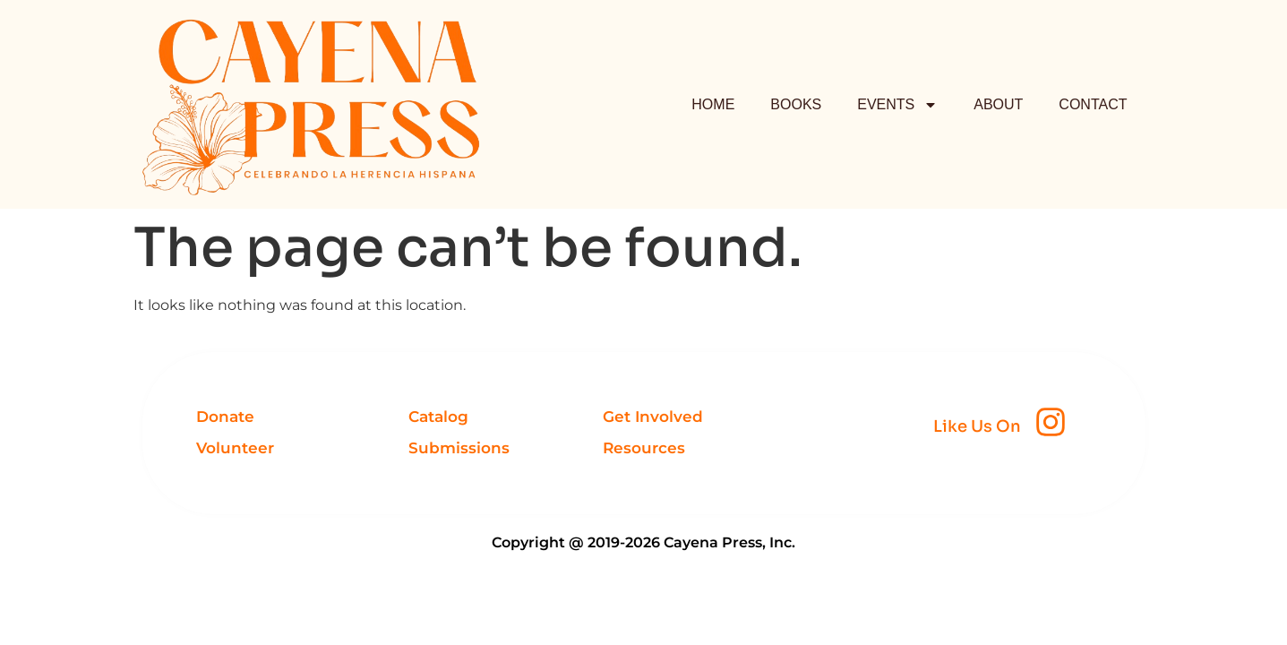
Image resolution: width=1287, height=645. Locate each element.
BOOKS (795, 104)
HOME (712, 104)
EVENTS (897, 105)
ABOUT (998, 104)
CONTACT (1093, 104)
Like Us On (977, 426)
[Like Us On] (1050, 422)
